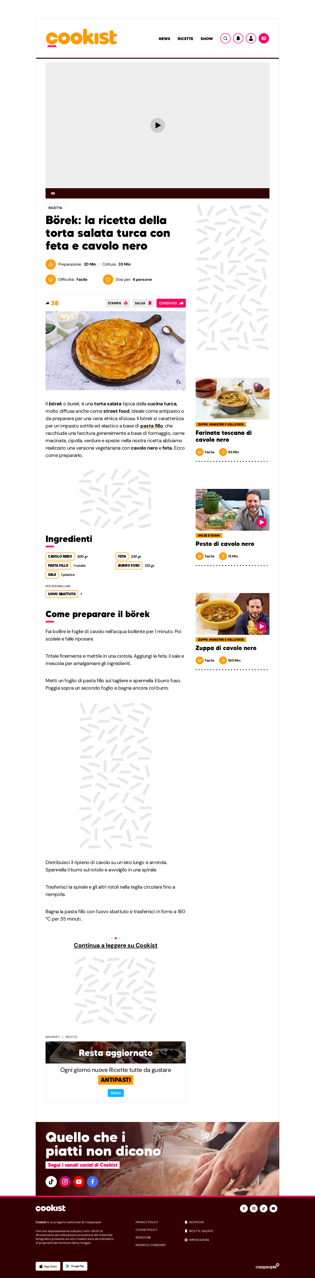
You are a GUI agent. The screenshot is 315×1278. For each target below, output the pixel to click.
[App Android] (75, 1266)
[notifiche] (231, 1222)
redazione (143, 1237)
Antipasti (53, 1037)
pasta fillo (151, 426)
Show (207, 38)
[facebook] (92, 1181)
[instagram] (65, 1181)
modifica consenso (151, 1245)
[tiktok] (51, 1181)
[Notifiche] (238, 38)
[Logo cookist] (81, 38)
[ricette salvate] (231, 1231)
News (164, 38)
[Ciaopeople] (267, 1266)
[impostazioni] (231, 1240)
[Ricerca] (225, 38)
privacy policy (147, 1222)
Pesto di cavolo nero (225, 543)
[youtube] (78, 1181)
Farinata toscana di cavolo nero (224, 436)
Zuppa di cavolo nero (226, 648)
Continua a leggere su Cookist (115, 945)
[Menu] (264, 38)
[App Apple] (48, 1266)
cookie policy (146, 1230)
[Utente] (251, 38)
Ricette (185, 38)
